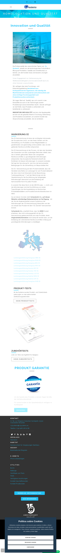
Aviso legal (34, 531)
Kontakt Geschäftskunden (19, 481)
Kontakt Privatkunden (17, 483)
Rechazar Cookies (30, 542)
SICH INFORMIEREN (29, 499)
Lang (29, 2)
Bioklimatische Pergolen (18, 450)
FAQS (12, 476)
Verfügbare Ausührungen (19, 478)
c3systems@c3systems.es (19, 425)
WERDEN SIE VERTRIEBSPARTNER (30, 493)
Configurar (30, 547)
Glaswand (13, 440)
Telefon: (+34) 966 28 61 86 (19, 428)
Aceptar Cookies (30, 537)
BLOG (12, 468)
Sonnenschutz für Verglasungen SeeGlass (24, 445)
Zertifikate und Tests (17, 473)
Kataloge (13, 470)
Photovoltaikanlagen (17, 458)
